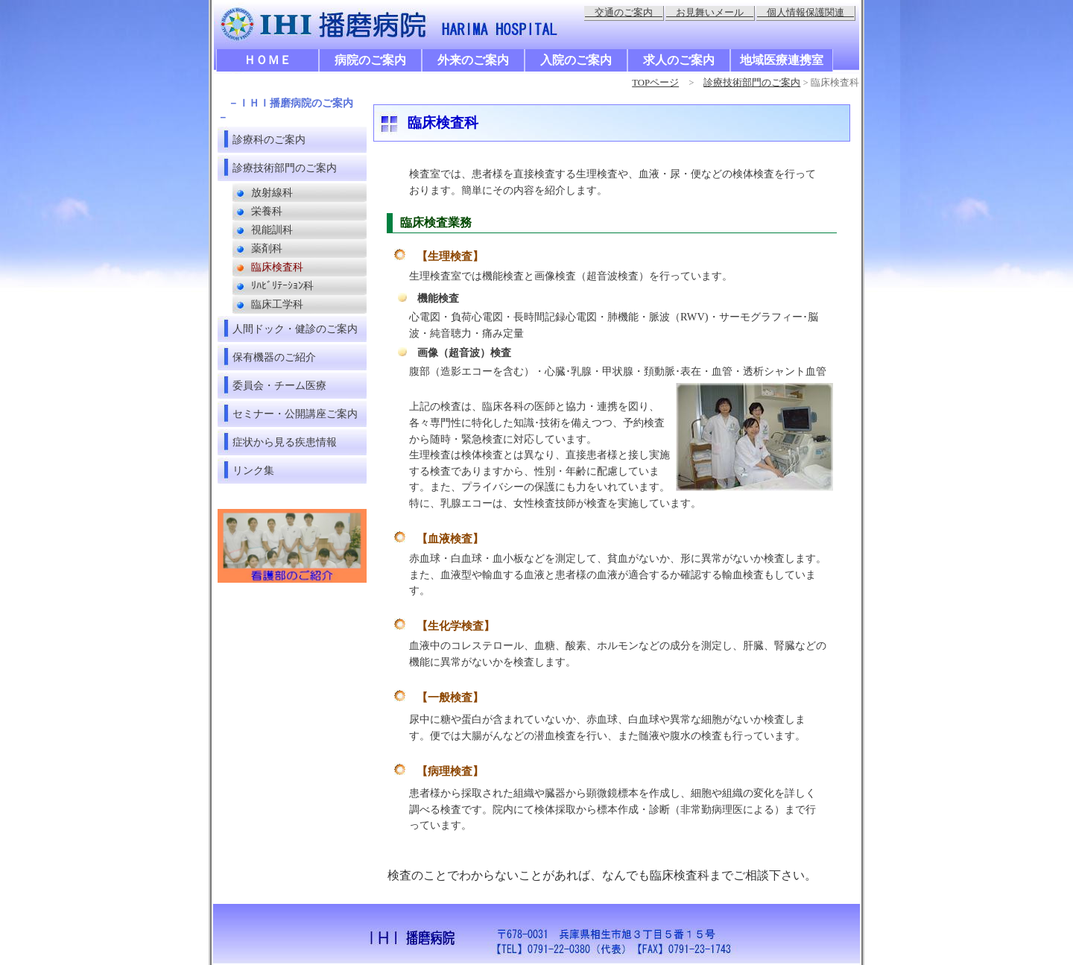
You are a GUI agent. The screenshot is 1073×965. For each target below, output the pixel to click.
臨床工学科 (277, 304)
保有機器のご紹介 (274, 357)
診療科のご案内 (269, 139)
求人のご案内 (679, 60)
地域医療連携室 (781, 60)
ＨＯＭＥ (267, 60)
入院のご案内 (576, 60)
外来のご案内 (473, 60)
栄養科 (266, 211)
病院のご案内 (370, 60)
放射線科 (272, 192)
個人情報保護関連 (805, 12)
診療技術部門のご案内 (751, 82)
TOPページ (655, 82)
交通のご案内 (623, 12)
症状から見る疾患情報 (284, 442)
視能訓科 (272, 229)
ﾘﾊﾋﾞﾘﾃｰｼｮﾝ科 (282, 285)
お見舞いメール (709, 12)
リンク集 (253, 470)
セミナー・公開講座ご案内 (295, 414)
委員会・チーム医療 (279, 385)
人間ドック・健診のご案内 (295, 329)
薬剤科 (266, 248)
